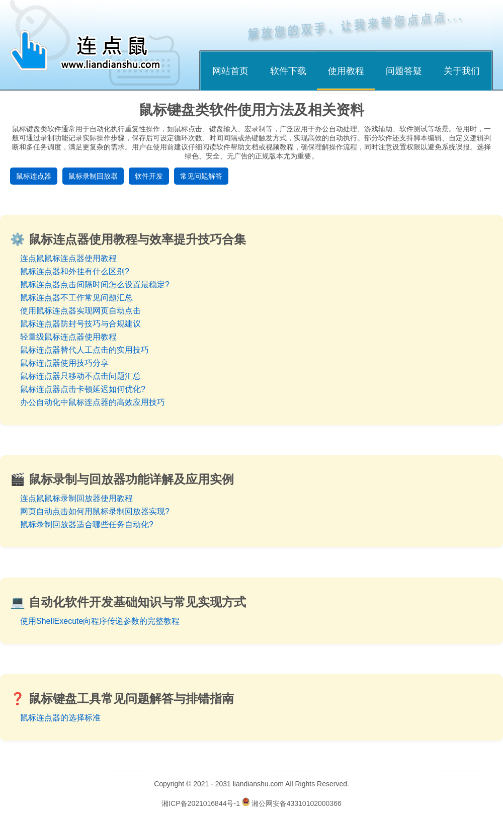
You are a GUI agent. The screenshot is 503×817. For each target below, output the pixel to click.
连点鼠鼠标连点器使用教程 (68, 258)
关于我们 (462, 71)
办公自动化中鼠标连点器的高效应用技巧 (92, 402)
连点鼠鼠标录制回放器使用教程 (76, 498)
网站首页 (230, 71)
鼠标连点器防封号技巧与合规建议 (80, 323)
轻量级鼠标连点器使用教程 (68, 337)
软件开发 (149, 176)
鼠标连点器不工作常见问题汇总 (76, 297)
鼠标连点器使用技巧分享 (64, 363)
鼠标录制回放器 (93, 176)
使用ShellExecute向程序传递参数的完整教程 (100, 621)
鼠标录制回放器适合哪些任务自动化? (86, 524)
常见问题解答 (201, 176)
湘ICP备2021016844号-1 (200, 803)
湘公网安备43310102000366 (297, 803)
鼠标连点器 (33, 176)
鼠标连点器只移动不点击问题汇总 (80, 376)
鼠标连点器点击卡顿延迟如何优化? (82, 389)
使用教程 (346, 71)
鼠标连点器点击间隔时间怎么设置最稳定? (95, 284)
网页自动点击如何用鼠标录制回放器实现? (95, 511)
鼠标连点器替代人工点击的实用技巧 (84, 350)
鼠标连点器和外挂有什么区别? (74, 271)
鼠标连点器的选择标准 (60, 717)
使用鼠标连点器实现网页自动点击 (80, 310)
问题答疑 (404, 71)
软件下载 (288, 71)
